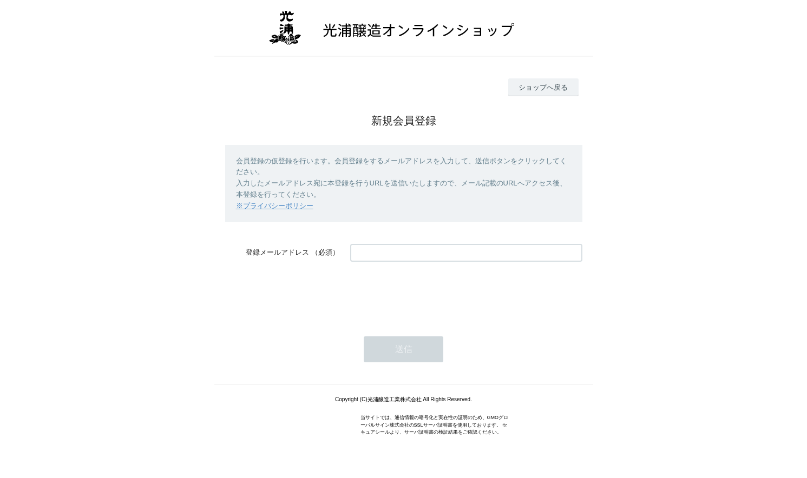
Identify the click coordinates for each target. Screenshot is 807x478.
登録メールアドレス (277, 252)
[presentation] (432, 294)
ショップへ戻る (543, 87)
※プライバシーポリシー (274, 206)
